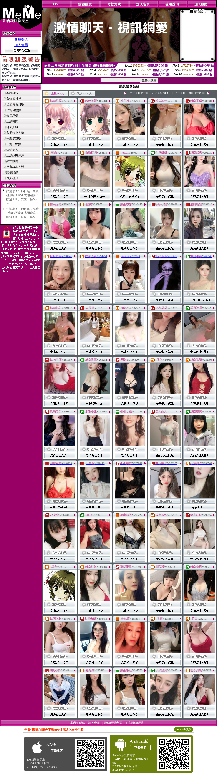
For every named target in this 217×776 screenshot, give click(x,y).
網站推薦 (12, 161)
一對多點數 (13, 138)
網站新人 (12, 149)
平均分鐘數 (13, 110)
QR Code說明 (184, 729)
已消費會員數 (15, 104)
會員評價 (12, 115)
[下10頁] (189, 92)
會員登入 (21, 39)
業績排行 (12, 93)
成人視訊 (12, 178)
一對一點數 (13, 144)
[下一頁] (179, 92)
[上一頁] (144, 92)
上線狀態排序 (15, 155)
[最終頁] (200, 92)
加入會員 (21, 45)
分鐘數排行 (13, 98)
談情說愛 (12, 172)
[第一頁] (134, 92)
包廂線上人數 (15, 132)
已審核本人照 (15, 167)
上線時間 (12, 121)
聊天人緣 (12, 127)
